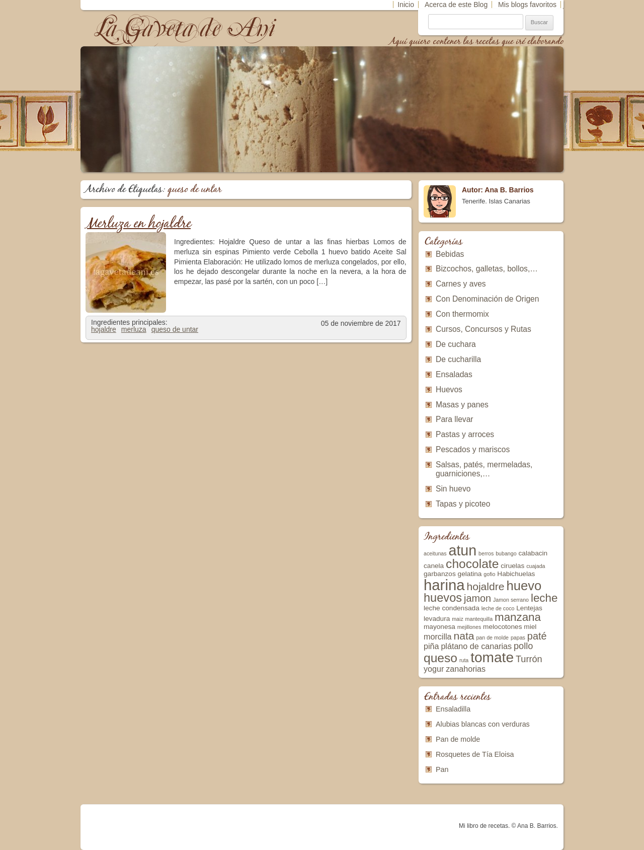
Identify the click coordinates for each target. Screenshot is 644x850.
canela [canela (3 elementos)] (434, 566)
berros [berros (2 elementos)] (486, 553)
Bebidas (450, 254)
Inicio (405, 4)
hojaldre (103, 329)
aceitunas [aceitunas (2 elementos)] (435, 553)
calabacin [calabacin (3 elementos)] (533, 553)
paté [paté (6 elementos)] (537, 636)
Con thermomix (462, 314)
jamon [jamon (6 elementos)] (477, 598)
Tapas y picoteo (463, 504)
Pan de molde (458, 739)
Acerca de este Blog (456, 4)
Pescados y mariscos (473, 449)
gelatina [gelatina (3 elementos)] (470, 574)
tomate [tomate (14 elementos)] (492, 657)
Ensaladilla (453, 709)
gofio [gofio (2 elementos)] (489, 574)
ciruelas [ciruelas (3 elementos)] (512, 566)
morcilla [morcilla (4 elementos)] (438, 636)
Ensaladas (454, 374)
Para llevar (454, 419)
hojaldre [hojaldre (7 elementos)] (485, 586)
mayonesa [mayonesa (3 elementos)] (439, 626)
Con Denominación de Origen (487, 299)
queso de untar (174, 329)
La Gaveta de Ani (186, 28)
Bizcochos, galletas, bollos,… (487, 268)
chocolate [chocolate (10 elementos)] (472, 564)
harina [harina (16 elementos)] (444, 585)
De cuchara (456, 344)
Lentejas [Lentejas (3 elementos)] (529, 608)
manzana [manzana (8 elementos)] (518, 617)
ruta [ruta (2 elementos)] (463, 660)
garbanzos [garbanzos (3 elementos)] (440, 574)
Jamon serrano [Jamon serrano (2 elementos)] (511, 600)
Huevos (449, 389)
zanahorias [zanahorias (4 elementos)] (466, 668)
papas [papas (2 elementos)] (518, 637)
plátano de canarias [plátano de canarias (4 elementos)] (476, 646)
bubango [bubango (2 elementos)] (506, 553)
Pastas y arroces (465, 434)
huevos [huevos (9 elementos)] (443, 597)
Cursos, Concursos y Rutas (483, 329)
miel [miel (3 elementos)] (530, 626)
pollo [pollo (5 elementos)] (523, 646)
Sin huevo (453, 488)
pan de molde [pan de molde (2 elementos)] (492, 637)
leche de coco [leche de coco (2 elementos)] (498, 608)
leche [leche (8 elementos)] (544, 598)
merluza (133, 329)
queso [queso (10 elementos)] (440, 658)
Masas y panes (462, 404)
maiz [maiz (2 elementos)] (457, 619)
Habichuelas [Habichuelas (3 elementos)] (516, 574)
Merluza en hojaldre (138, 224)
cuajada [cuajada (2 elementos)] (535, 566)
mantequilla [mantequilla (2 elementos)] (479, 619)
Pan (442, 769)
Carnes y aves (461, 283)
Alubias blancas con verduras (483, 724)
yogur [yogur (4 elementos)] (434, 668)
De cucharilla (458, 359)
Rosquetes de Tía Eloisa (475, 754)
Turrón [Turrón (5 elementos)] (529, 659)
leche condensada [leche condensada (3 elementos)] (451, 608)
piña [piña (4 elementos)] (431, 646)
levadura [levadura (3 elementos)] (437, 618)
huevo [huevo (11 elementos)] (523, 586)
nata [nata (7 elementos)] (463, 636)
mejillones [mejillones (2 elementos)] (469, 627)
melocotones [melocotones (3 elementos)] (502, 626)
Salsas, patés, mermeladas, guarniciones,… (484, 469)
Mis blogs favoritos (527, 4)
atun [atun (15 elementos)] (463, 550)
